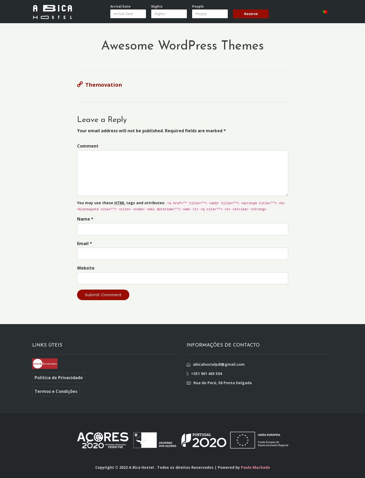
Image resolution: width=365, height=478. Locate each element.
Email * (84, 243)
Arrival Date (120, 6)
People (198, 6)
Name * (85, 219)
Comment (87, 146)
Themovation (103, 84)
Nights (157, 6)
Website (85, 268)
